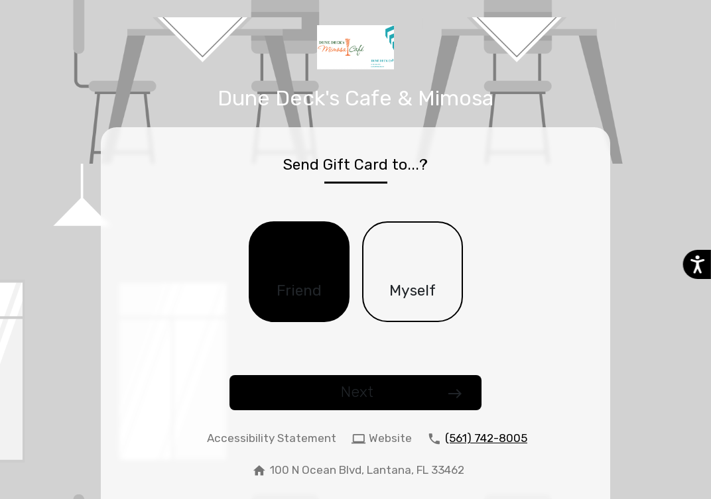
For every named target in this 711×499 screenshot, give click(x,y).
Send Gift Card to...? (355, 165)
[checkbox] (299, 271)
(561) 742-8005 (486, 438)
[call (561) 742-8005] (475, 439)
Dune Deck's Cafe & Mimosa (355, 98)
